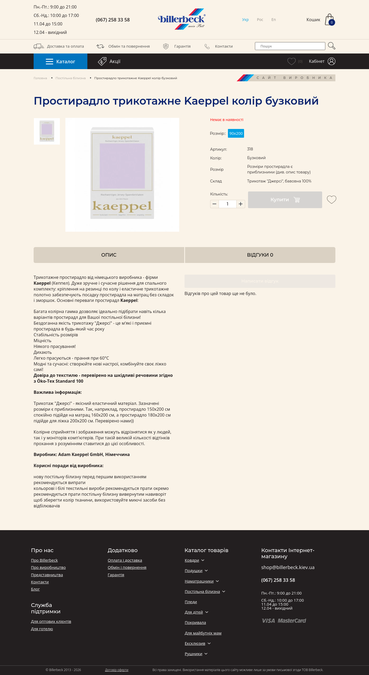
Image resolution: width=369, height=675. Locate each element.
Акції (109, 61)
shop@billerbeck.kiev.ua (287, 567)
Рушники (193, 653)
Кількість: (219, 194)
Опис (108, 255)
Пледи (191, 602)
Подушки (193, 570)
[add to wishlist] (331, 199)
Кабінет (322, 61)
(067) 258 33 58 (113, 20)
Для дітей (194, 612)
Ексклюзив (195, 643)
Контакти (217, 46)
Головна (40, 78)
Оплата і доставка (125, 560)
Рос (260, 19)
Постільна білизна (71, 78)
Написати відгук (259, 281)
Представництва (47, 575)
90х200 (236, 133)
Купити (285, 200)
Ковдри (192, 560)
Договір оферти (116, 670)
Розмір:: (218, 133)
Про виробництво (48, 567)
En (274, 19)
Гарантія (176, 46)
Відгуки (260, 255)
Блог (35, 589)
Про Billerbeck (44, 560)
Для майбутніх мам (203, 633)
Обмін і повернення (127, 567)
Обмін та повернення (122, 46)
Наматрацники (199, 581)
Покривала (195, 622)
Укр (245, 19)
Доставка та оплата (59, 46)
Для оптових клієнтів (51, 621)
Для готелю (42, 629)
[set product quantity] (227, 204)
